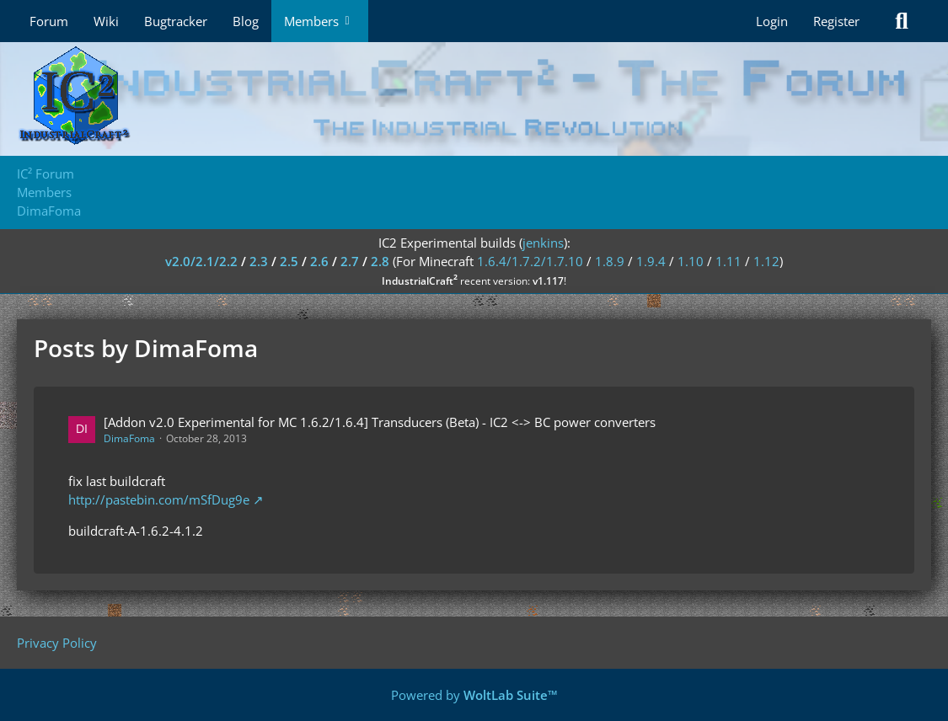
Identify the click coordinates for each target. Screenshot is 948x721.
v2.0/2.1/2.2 (201, 261)
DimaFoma (129, 438)
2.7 (349, 261)
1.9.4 (651, 261)
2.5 (289, 261)
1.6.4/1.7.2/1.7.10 (530, 261)
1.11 (728, 261)
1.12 (766, 261)
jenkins (543, 242)
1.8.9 (609, 261)
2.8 (380, 261)
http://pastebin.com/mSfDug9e (158, 499)
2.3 (258, 261)
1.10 (691, 261)
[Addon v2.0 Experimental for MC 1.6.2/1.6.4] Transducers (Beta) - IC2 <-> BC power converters (380, 422)
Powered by (474, 694)
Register (836, 21)
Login (772, 21)
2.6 (319, 261)
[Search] (901, 21)
